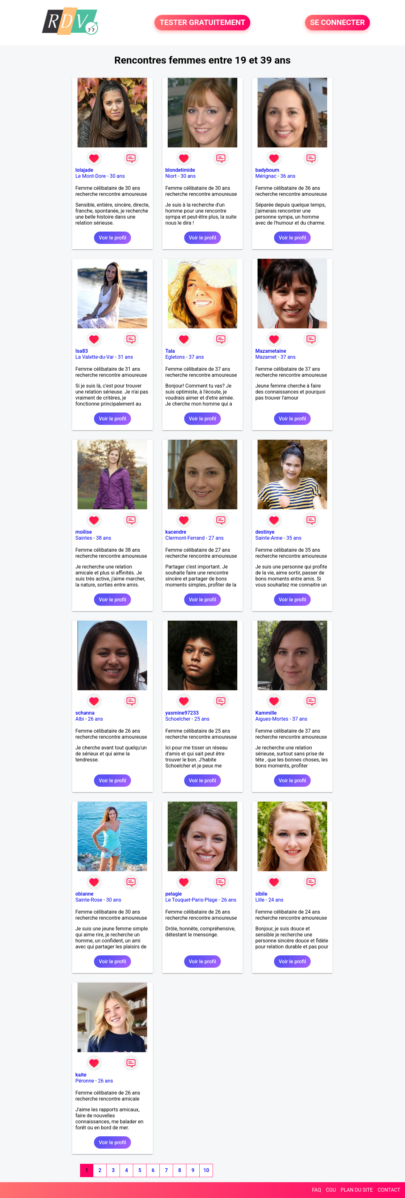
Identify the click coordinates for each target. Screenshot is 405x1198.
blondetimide (180, 170)
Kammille (266, 713)
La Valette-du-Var (94, 357)
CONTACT (388, 1190)
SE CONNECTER (337, 22)
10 (206, 1170)
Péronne (84, 1081)
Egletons (175, 357)
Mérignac (266, 176)
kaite (80, 1075)
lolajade (84, 170)
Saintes (83, 538)
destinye (264, 532)
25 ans (201, 719)
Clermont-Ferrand (185, 538)
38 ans (103, 538)
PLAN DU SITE (357, 1190)
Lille (260, 900)
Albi (79, 719)
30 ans (117, 176)
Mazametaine (270, 351)
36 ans (288, 176)
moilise (83, 532)
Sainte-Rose (88, 900)
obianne (84, 894)
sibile (261, 894)
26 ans (95, 719)
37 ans (196, 357)
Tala (170, 351)
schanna (85, 713)
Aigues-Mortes (271, 719)
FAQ (316, 1190)
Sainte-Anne (269, 538)
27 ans (216, 538)
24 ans (276, 900)
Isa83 (81, 351)
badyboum (267, 170)
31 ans (125, 357)
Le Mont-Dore (90, 176)
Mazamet (266, 357)
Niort (171, 176)
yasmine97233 (182, 713)
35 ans (294, 538)
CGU (331, 1190)
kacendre (175, 532)
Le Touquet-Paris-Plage (191, 900)
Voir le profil (112, 238)
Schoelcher (177, 719)
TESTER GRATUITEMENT (202, 22)
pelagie (173, 894)
